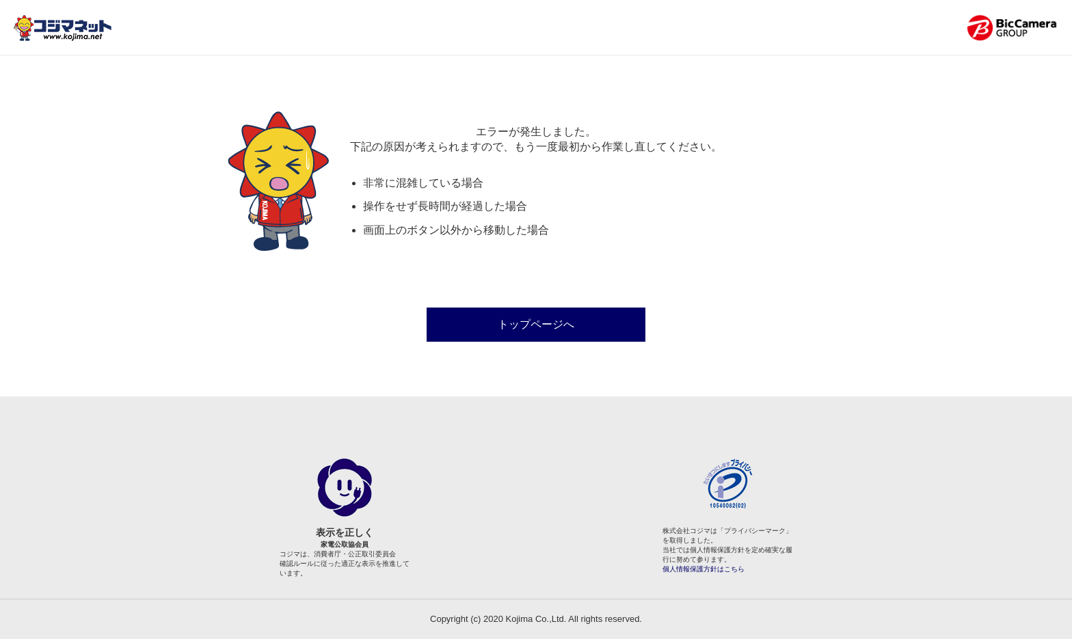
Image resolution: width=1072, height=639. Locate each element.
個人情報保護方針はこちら (703, 569)
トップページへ (536, 324)
